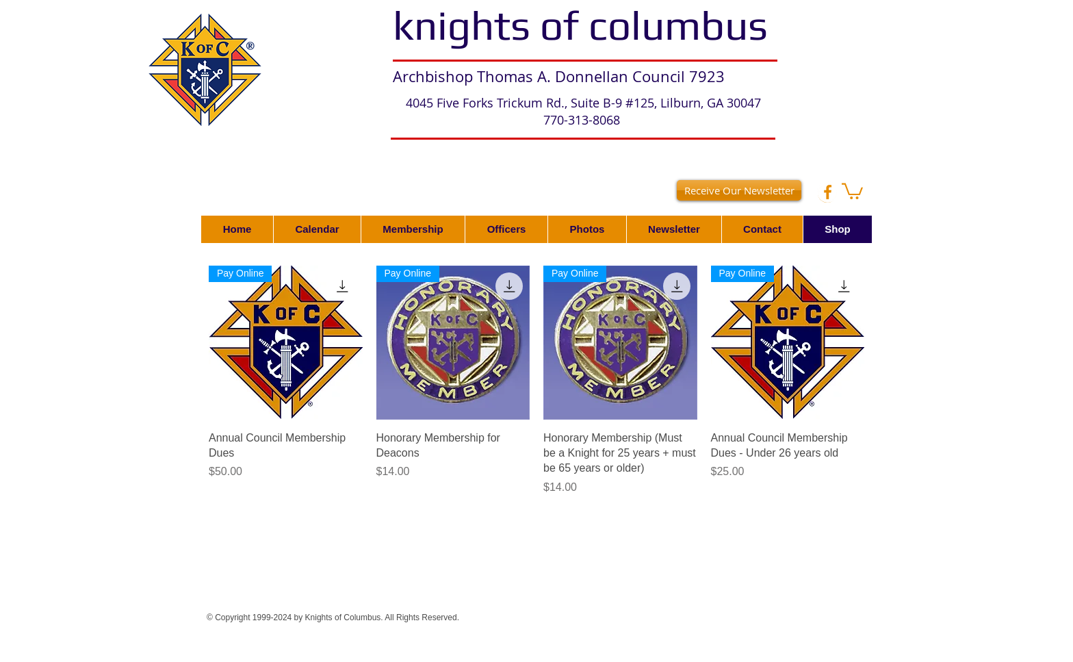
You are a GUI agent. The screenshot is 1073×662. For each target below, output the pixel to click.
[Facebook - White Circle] (827, 192)
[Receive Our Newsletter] (739, 190)
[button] (852, 190)
